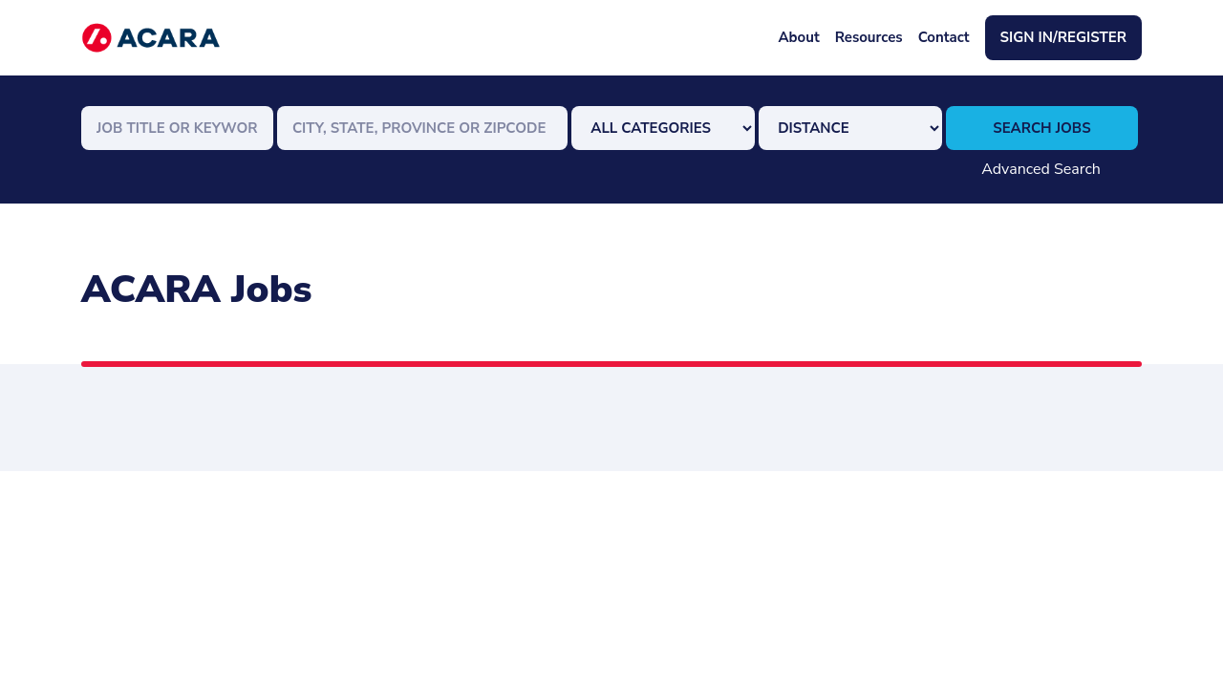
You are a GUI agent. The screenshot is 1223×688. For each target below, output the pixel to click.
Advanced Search (1041, 169)
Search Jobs (1041, 128)
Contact (944, 37)
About (798, 37)
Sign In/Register (1063, 37)
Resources (869, 37)
